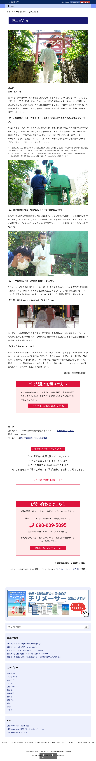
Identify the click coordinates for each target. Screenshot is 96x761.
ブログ (9, 683)
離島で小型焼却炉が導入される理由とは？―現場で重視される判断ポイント (35, 657)
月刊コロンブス (13, 687)
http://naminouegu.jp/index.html (33, 438)
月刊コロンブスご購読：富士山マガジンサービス (25, 729)
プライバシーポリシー (63, 569)
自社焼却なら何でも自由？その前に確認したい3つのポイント (30, 654)
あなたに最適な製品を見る (48, 405)
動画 (9, 703)
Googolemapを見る (65, 431)
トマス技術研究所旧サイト (17, 732)
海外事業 (10, 693)
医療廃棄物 (11, 673)
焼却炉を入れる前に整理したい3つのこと (22, 647)
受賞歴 (9, 697)
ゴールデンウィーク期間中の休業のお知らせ (23, 644)
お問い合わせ (65, 2)
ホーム (11, 12)
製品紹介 (10, 690)
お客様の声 (22, 12)
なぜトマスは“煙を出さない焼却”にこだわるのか (25, 650)
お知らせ (10, 680)
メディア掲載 (12, 677)
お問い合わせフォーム (48, 548)
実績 (9, 707)
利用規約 (76, 569)
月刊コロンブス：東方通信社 (18, 726)
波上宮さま (34, 12)
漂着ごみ (10, 700)
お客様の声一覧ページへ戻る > (48, 448)
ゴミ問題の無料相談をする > (48, 479)
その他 (9, 710)
